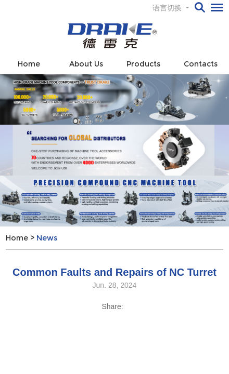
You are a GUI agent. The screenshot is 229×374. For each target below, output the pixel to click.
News (46, 238)
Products (143, 64)
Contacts (201, 64)
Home (29, 64)
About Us (86, 64)
